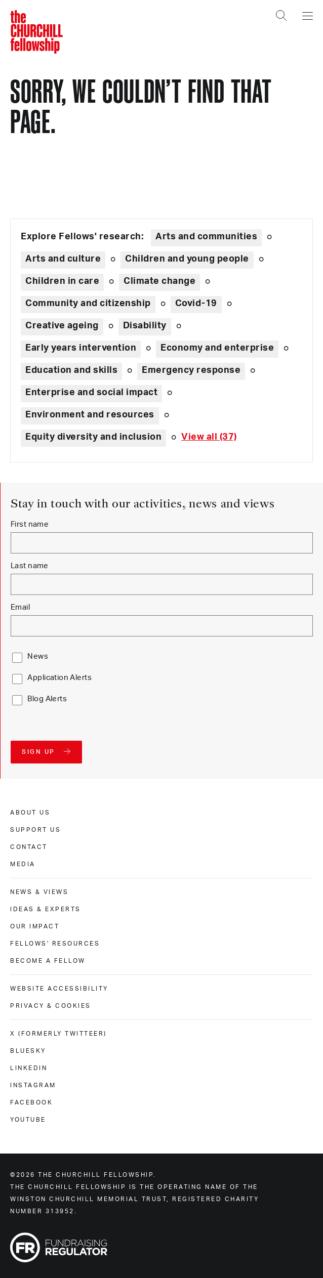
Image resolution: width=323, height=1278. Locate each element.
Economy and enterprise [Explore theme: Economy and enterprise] (217, 348)
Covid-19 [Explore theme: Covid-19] (196, 303)
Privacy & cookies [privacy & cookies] (50, 1006)
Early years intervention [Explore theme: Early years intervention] (80, 348)
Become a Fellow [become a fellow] (48, 961)
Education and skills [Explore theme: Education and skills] (71, 370)
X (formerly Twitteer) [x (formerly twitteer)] (58, 1034)
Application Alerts (59, 677)
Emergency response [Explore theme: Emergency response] (191, 370)
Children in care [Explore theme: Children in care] (62, 281)
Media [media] (22, 864)
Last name (30, 566)
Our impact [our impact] (34, 926)
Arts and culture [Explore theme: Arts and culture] (63, 259)
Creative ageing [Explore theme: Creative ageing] (62, 325)
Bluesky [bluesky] (28, 1051)
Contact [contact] (29, 847)
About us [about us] (30, 813)
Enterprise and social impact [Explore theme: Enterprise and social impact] (91, 392)
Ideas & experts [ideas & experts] (45, 909)
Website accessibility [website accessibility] (59, 989)
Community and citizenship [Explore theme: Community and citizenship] (88, 303)
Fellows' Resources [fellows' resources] (55, 944)
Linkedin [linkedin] (28, 1068)
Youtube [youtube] (28, 1120)
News (37, 656)
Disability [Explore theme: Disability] (145, 325)
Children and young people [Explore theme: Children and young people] (187, 259)
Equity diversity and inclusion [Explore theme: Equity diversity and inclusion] (93, 437)
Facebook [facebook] (31, 1102)
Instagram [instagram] (33, 1085)
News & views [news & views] (39, 892)
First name (30, 524)
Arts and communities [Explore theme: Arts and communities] (206, 236)
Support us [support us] (35, 830)
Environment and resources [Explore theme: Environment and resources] (89, 414)
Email (20, 607)
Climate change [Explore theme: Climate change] (159, 281)
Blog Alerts (47, 699)
